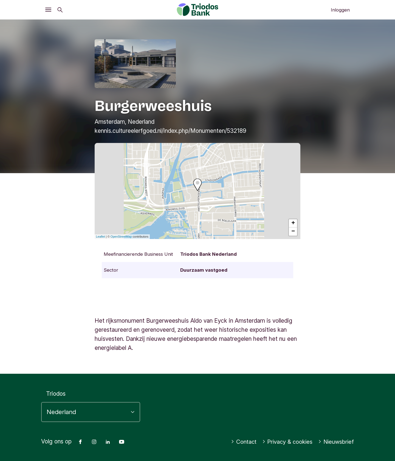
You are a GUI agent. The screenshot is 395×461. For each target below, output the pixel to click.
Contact (240, 441)
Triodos (56, 393)
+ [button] (293, 223)
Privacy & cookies (285, 441)
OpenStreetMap (121, 236)
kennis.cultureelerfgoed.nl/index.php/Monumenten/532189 (170, 130)
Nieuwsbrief (335, 441)
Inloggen (340, 10)
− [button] (293, 231)
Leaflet (100, 236)
